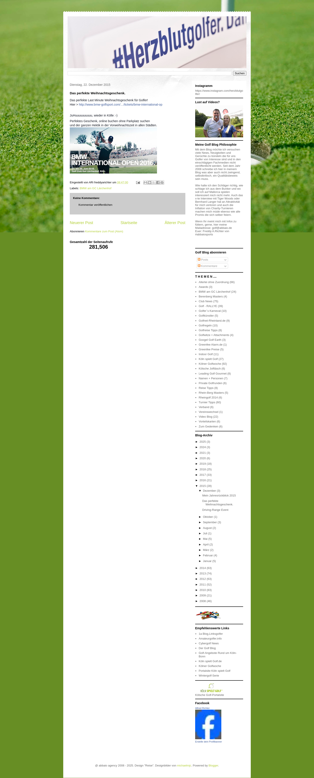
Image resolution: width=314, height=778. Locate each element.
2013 (203, 573)
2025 (203, 441)
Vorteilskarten (207, 421)
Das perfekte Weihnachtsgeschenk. (217, 502)
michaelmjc (184, 765)
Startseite (129, 223)
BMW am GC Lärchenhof (95, 188)
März (206, 550)
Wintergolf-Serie (209, 675)
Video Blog (205, 416)
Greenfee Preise (209, 349)
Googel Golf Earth (210, 339)
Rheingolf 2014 (208, 397)
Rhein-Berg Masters (211, 392)
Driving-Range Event (215, 509)
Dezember (210, 490)
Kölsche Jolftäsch (210, 368)
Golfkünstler (206, 315)
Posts (203, 259)
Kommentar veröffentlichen (95, 204)
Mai (205, 538)
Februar (208, 555)
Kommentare (207, 266)
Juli (205, 533)
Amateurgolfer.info (210, 638)
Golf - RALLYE (208, 306)
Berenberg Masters (211, 296)
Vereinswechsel (208, 411)
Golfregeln (205, 325)
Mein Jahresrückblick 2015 (219, 495)
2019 (203, 463)
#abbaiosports (204, 234)
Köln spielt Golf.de (210, 661)
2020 (203, 458)
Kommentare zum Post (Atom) (104, 231)
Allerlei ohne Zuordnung (214, 282)
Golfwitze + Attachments (214, 335)
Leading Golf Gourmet (213, 373)
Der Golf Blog (207, 648)
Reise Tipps (206, 388)
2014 (203, 568)
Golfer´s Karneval (210, 310)
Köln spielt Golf (208, 359)
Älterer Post (175, 223)
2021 (203, 452)
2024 (203, 447)
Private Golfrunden (210, 383)
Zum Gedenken (208, 426)
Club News (205, 301)
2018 (203, 469)
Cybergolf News (209, 643)
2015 (203, 486)
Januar (207, 561)
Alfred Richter (202, 708)
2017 (203, 474)
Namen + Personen (211, 378)
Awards (203, 287)
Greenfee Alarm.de (210, 344)
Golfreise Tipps (208, 330)
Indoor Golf (206, 354)
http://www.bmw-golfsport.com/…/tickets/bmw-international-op (120, 104)
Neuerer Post (81, 223)
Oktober (208, 516)
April (206, 544)
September (210, 522)
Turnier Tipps (207, 402)
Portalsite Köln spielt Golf (214, 670)
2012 (203, 579)
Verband (204, 407)
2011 (203, 584)
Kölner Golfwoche (210, 363)
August (208, 528)
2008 (203, 601)
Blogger (213, 765)
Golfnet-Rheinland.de (212, 320)
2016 (203, 480)
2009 (203, 595)
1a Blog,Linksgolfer (211, 633)
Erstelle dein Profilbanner (208, 741)
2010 (203, 590)
